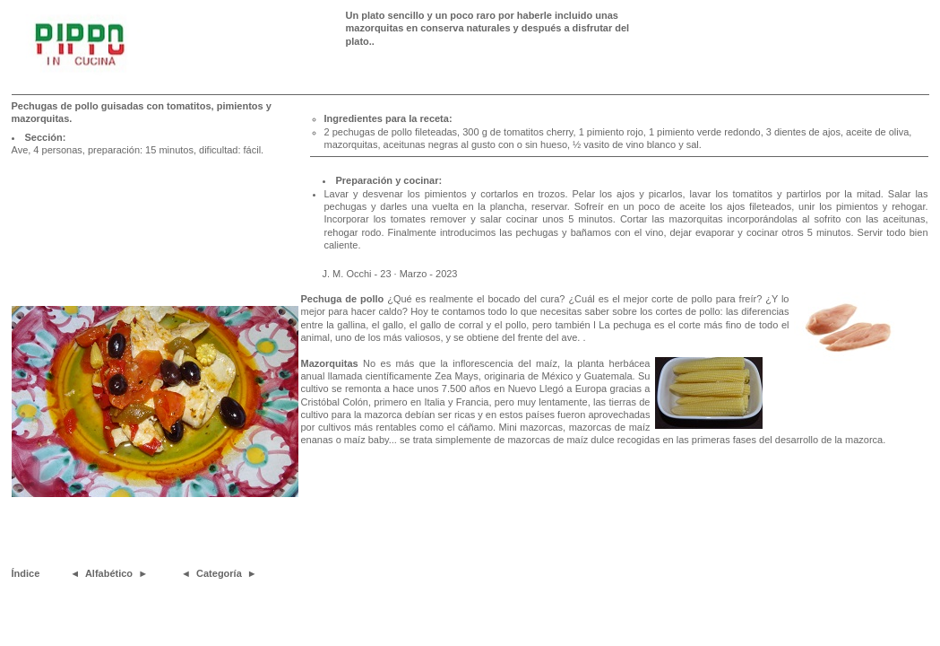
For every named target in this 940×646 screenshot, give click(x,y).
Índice (26, 573)
